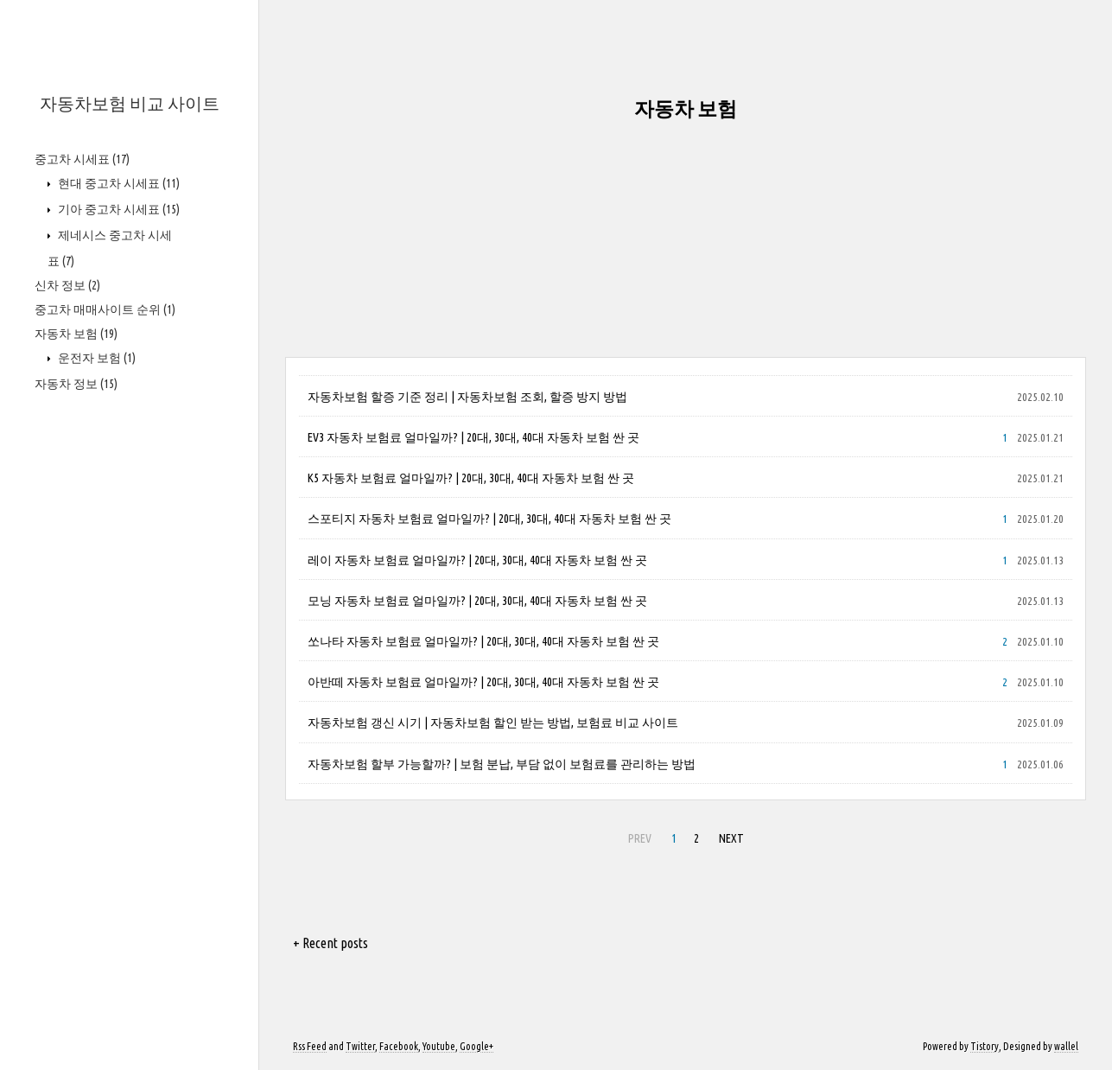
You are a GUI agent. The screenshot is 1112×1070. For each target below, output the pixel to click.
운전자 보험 (95, 358)
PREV (639, 838)
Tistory (984, 1046)
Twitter (360, 1046)
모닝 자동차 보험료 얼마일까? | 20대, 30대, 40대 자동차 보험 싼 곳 (477, 601)
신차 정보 (67, 285)
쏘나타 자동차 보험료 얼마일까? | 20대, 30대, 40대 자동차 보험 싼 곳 (483, 641)
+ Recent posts (330, 943)
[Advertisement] (685, 236)
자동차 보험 (76, 334)
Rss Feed (310, 1046)
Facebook (398, 1046)
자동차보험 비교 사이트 (129, 103)
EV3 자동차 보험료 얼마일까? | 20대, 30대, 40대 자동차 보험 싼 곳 (473, 437)
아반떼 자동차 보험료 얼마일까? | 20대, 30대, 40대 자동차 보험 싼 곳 (483, 682)
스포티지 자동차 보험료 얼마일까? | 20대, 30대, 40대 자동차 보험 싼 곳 (489, 518)
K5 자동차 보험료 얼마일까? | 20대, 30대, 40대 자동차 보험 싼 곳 (471, 478)
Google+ (476, 1046)
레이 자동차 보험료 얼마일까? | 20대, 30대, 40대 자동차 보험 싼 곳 (477, 560)
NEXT (731, 838)
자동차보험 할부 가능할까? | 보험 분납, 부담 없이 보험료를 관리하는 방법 (502, 764)
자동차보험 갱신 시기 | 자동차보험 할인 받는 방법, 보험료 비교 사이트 (493, 722)
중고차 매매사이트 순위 (105, 309)
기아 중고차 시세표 (117, 209)
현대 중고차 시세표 (117, 183)
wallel (1066, 1046)
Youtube (439, 1046)
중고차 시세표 (82, 159)
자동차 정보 (76, 384)
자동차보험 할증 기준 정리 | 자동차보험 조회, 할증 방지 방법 (467, 397)
